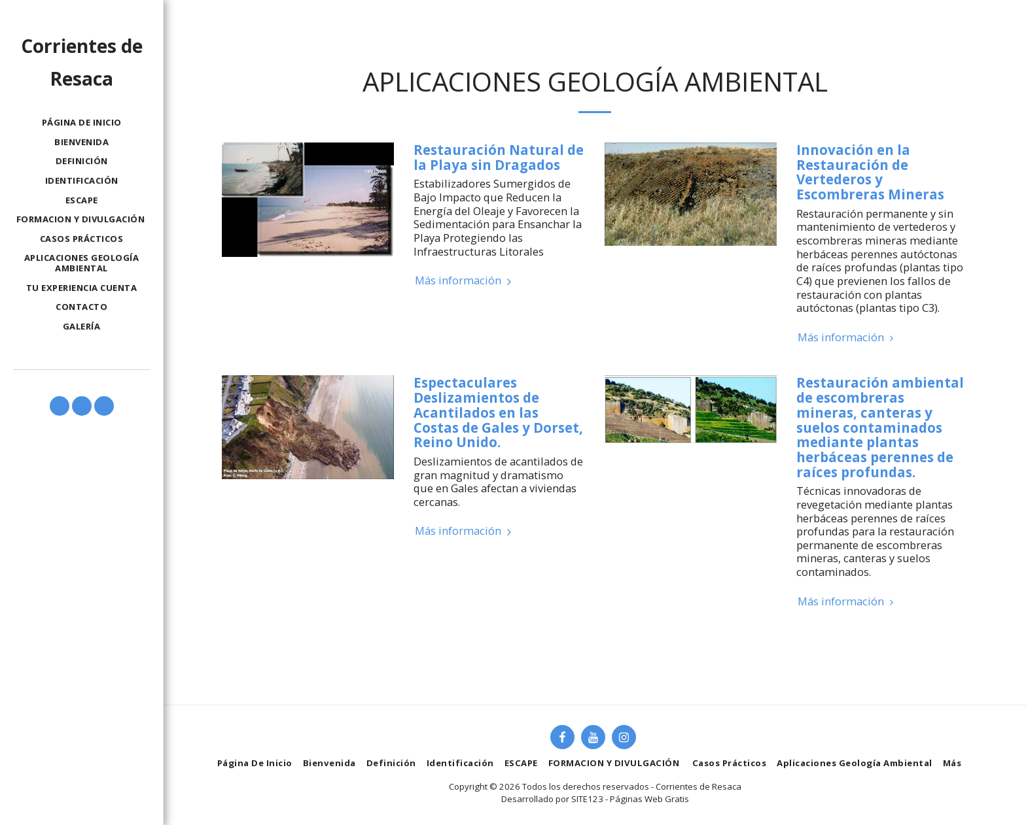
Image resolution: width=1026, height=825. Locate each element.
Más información (465, 281)
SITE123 (587, 799)
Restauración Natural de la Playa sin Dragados (499, 157)
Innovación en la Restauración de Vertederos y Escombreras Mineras (870, 172)
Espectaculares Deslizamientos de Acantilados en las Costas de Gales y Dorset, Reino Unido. (498, 412)
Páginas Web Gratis (649, 799)
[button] (59, 406)
